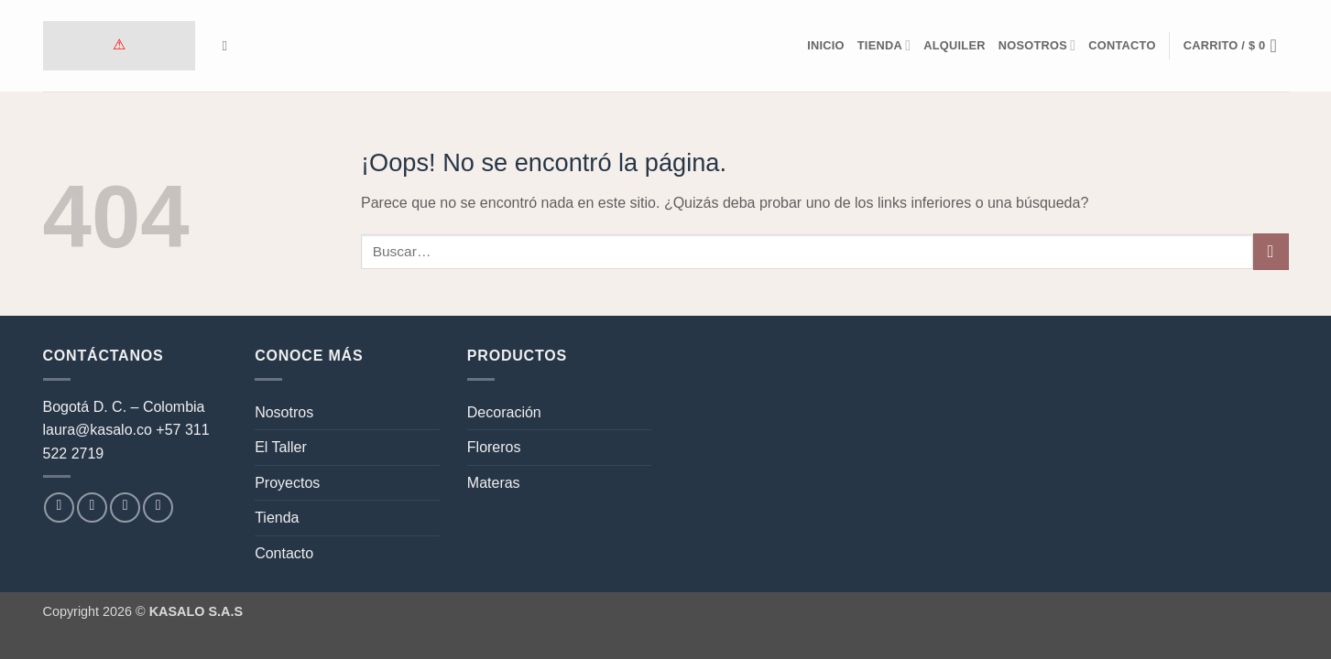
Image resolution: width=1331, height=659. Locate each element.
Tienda (884, 45)
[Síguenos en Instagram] (92, 507)
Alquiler (954, 45)
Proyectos (287, 483)
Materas (493, 483)
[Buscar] (229, 45)
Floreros (494, 447)
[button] (1236, 46)
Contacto (1121, 45)
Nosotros (1037, 45)
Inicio (826, 45)
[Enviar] (1271, 251)
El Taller (281, 447)
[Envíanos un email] (125, 507)
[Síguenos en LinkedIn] (158, 507)
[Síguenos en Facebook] (59, 507)
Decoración (504, 412)
